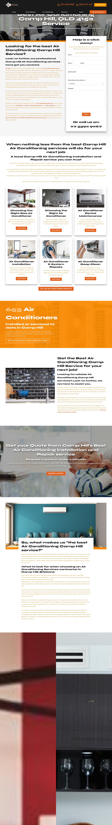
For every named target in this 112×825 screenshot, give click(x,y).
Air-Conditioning (47, 12)
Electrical (64, 12)
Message (71, 88)
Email (82, 63)
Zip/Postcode (72, 72)
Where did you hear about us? (77, 80)
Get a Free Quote (98, 12)
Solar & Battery (31, 12)
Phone (70, 63)
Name (70, 54)
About (81, 12)
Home (14, 12)
